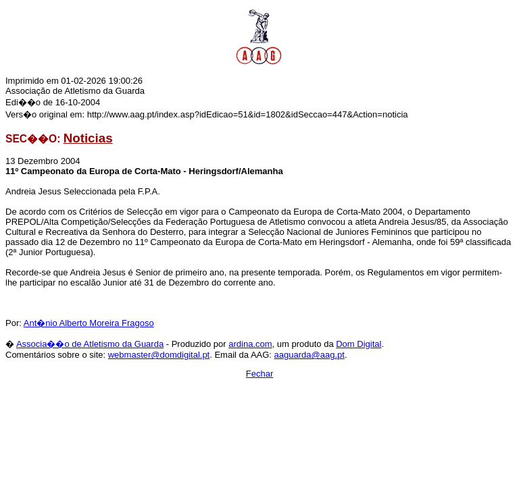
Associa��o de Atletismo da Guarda (90, 344)
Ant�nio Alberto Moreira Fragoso (89, 323)
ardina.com (250, 344)
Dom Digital (358, 344)
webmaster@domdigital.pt (158, 355)
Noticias (88, 138)
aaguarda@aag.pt (309, 355)
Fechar (259, 374)
